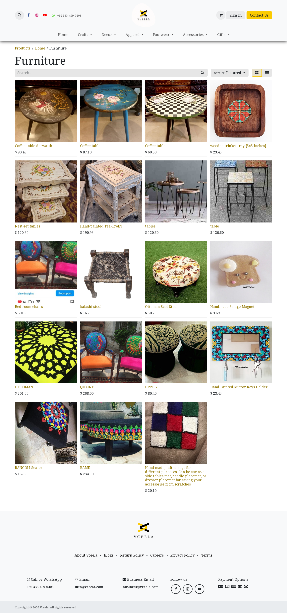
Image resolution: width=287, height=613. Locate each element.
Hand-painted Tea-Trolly (101, 226)
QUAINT (87, 387)
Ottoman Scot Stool (161, 306)
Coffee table (90, 145)
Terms (206, 555)
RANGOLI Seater (28, 467)
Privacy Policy (182, 555)
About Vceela (86, 555)
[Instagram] (36, 15)
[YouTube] (44, 15)
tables (150, 226)
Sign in (235, 15)
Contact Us (259, 15)
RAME (85, 467)
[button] (19, 15)
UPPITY (151, 387)
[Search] (202, 73)
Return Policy (132, 555)
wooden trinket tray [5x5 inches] (238, 145)
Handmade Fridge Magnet (232, 306)
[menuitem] (63, 34)
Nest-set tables (27, 226)
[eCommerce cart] (220, 15)
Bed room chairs (29, 306)
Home (40, 48)
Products (22, 48)
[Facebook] (28, 15)
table (214, 226)
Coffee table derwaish (33, 145)
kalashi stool (90, 306)
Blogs (109, 555)
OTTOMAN (24, 387)
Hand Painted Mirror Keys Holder (239, 387)
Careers (157, 555)
